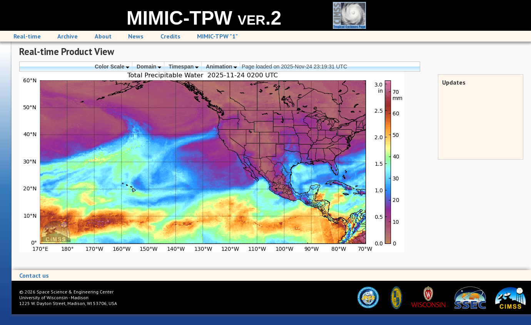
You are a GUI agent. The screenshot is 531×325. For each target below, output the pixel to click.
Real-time (27, 36)
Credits (170, 36)
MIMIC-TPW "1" (217, 36)
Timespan (184, 66)
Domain (149, 66)
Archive (67, 36)
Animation (221, 66)
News (136, 36)
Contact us (34, 275)
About (103, 36)
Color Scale (112, 66)
